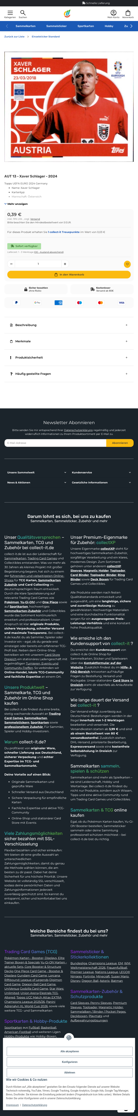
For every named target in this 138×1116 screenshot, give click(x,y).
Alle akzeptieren (69, 1051)
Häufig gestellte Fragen (30, 374)
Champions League (102, 963)
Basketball (48, 1027)
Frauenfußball (117, 967)
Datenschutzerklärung (78, 430)
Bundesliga (78, 963)
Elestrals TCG (48, 993)
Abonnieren (120, 443)
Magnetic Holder (111, 1007)
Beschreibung (23, 325)
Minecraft (103, 976)
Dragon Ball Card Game (39, 984)
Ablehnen (69, 1072)
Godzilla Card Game (34, 988)
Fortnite (89, 976)
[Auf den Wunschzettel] (127, 264)
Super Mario (120, 976)
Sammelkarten (25, 26)
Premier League (82, 972)
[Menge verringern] (11, 264)
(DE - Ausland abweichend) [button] (49, 252)
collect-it (120, 643)
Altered (9, 997)
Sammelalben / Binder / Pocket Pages (98, 1011)
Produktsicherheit (26, 357)
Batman (117, 981)
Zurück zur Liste (14, 36)
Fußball (34, 1027)
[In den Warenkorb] (69, 274)
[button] (10, 14)
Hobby (109, 26)
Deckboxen (78, 1016)
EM (120, 963)
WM (127, 963)
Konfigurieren (69, 1062)
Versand (35, 219)
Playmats (95, 1016)
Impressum (12, 1105)
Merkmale (20, 341)
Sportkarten (86, 26)
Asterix (105, 981)
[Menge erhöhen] (65, 264)
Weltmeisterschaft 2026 (88, 967)
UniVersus (11, 988)
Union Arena (29, 993)
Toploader (90, 1007)
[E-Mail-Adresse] (55, 443)
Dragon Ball (90, 981)
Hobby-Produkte (16, 1036)
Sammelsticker (56, 26)
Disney (75, 981)
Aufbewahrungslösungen (89, 1020)
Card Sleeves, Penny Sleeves (91, 1003)
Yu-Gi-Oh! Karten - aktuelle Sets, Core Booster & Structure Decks (35, 967)
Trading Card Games (42, 558)
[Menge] (38, 264)
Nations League (106, 972)
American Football (17, 1032)
